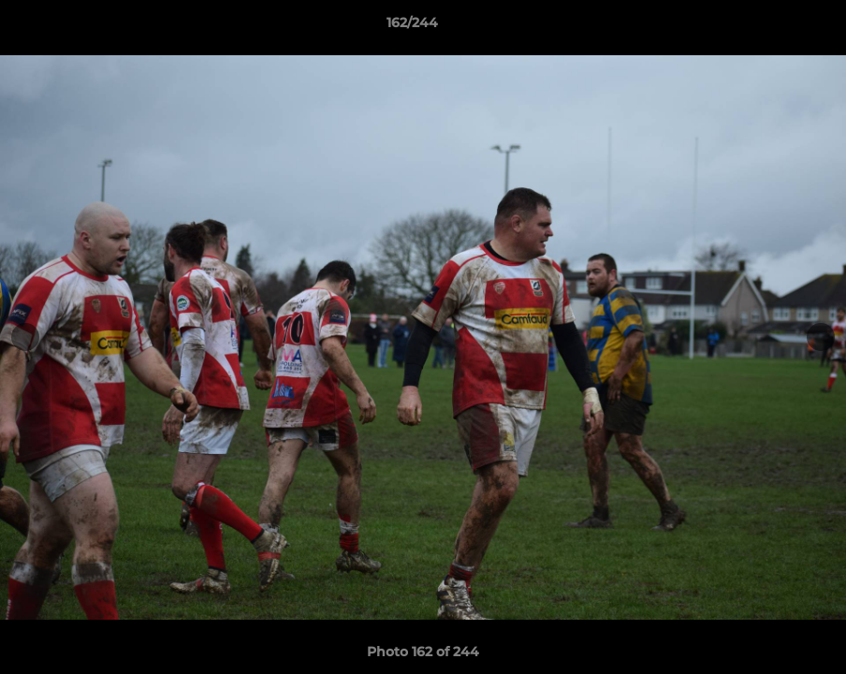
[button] (767, 27)
